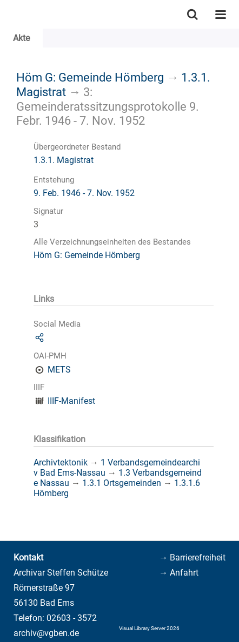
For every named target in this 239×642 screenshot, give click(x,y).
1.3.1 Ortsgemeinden (121, 483)
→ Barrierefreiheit (192, 557)
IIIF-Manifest (71, 401)
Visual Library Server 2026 (149, 628)
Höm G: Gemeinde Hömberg (90, 77)
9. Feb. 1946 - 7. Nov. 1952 (84, 193)
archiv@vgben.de (46, 633)
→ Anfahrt (178, 572)
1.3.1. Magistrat (64, 160)
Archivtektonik (61, 462)
